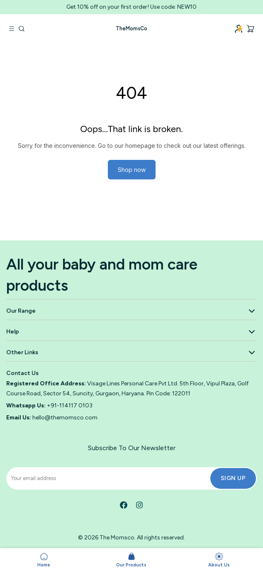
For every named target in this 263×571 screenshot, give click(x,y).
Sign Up (233, 478)
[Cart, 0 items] (250, 29)
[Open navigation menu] (11, 28)
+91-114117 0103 (70, 405)
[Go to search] (21, 28)
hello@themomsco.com (64, 417)
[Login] (239, 29)
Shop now (132, 169)
